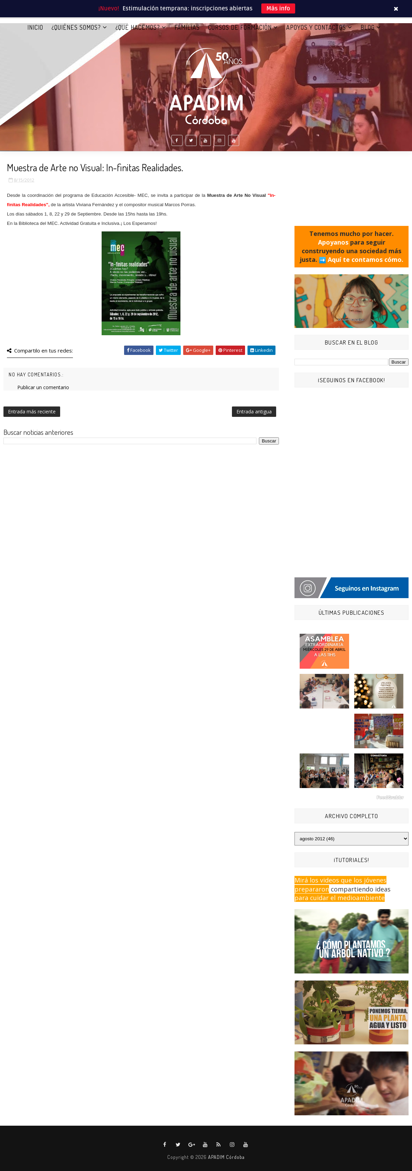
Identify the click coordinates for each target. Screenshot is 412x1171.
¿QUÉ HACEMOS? (137, 27)
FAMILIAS (187, 27)
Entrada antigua (254, 411)
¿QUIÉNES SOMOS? (76, 27)
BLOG (367, 27)
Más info (278, 8)
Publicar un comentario (43, 387)
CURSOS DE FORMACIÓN (240, 27)
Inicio (35, 27)
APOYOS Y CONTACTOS (316, 27)
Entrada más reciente (32, 411)
